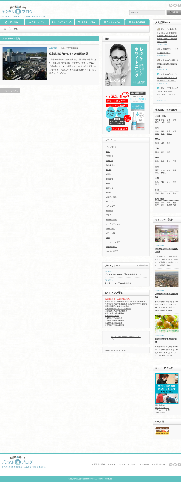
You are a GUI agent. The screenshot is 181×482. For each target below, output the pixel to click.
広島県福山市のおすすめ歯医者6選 (68, 53)
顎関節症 (109, 156)
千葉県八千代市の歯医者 (114, 320)
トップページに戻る (10, 91)
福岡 (157, 202)
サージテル (110, 228)
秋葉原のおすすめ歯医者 (137, 304)
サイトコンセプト (162, 408)
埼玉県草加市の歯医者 (113, 323)
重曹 (108, 238)
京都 (162, 170)
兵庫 (174, 170)
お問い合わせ (160, 412)
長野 (168, 143)
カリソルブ (110, 206)
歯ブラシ (109, 201)
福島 (168, 122)
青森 (162, 120)
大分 (174, 202)
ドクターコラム (86, 22)
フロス (108, 215)
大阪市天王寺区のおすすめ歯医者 (118, 308)
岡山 (162, 182)
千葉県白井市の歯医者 (113, 318)
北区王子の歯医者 (112, 316)
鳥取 (174, 182)
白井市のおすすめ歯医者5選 (166, 340)
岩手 (168, 120)
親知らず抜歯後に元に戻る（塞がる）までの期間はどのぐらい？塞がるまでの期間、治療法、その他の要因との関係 (167, 35)
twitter (175, 5)
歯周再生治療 (111, 219)
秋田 (157, 122)
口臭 (108, 152)
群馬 (168, 131)
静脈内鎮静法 (111, 247)
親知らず (109, 161)
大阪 (168, 170)
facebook (179, 5)
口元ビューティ (37, 22)
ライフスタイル (112, 22)
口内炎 (108, 170)
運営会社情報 (160, 405)
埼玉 (174, 131)
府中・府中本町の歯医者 (114, 313)
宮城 (174, 120)
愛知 (168, 161)
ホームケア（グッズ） (62, 22)
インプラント (111, 147)
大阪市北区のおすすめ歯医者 (116, 311)
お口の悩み (11, 22)
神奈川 (169, 134)
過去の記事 (143, 265)
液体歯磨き (110, 165)
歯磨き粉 (109, 210)
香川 (162, 193)
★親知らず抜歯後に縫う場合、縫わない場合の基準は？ (167, 63)
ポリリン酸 (110, 233)
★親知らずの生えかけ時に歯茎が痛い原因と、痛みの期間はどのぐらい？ (167, 77)
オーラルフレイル (113, 224)
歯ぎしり (109, 188)
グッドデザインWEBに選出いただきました (123, 274)
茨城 (157, 131)
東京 (162, 134)
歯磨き (108, 174)
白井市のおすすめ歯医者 (114, 301)
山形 (162, 122)
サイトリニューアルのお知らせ (118, 283)
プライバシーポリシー (164, 410)
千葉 (157, 134)
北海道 (157, 120)
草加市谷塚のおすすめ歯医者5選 (166, 250)
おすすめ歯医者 (137, 22)
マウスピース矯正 (113, 242)
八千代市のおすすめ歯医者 (134, 301)
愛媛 (157, 193)
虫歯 (108, 183)
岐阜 (157, 161)
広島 (62, 48)
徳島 (168, 193)
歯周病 (108, 192)
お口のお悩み (111, 197)
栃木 (162, 131)
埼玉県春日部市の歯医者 (114, 325)
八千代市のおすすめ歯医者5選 (166, 295)
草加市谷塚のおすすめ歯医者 (116, 304)
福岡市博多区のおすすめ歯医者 (117, 306)
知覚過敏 (109, 179)
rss (171, 5)
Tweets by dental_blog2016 (115, 350)
